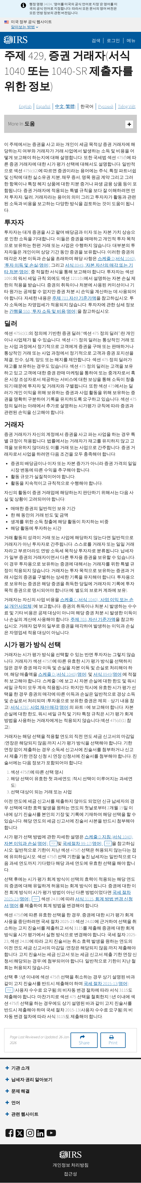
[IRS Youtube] (51, 1133)
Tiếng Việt (127, 107)
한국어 (87, 107)
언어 (15, 1103)
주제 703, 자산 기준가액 (92, 619)
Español (43, 107)
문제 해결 (20, 1091)
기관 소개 (20, 1068)
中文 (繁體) (65, 107)
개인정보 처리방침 (71, 1165)
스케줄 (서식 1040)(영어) (62, 674)
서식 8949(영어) (108, 674)
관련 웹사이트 (24, 1114)
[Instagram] (30, 1133)
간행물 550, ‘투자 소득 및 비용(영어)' (43, 311)
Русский (105, 107)
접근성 (70, 1174)
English (25, 107)
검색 (96, 40)
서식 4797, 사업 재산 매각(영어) (39, 707)
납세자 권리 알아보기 (31, 1080)
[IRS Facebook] (9, 1133)
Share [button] (84, 1043)
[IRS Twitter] (20, 1135)
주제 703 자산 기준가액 (74, 298)
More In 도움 (70, 124)
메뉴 (131, 40)
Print (113, 1043)
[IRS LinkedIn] (40, 1135)
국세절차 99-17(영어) (87, 844)
